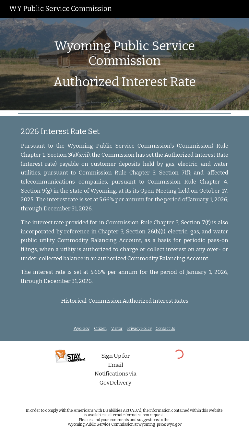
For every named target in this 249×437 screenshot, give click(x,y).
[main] (124, 64)
